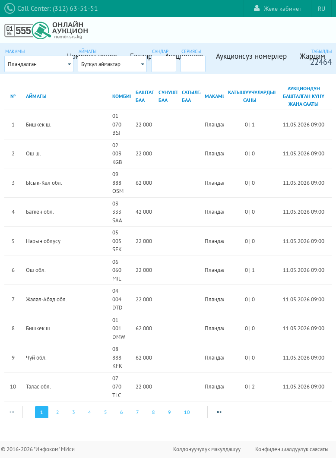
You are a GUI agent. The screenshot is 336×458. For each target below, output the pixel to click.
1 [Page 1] (41, 412)
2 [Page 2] (57, 412)
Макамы (15, 51)
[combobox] (38, 64)
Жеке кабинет (277, 8)
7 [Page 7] (137, 412)
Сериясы (191, 51)
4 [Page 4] (89, 412)
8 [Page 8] (153, 412)
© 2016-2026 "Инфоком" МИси (38, 449)
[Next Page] (219, 412)
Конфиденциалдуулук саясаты (292, 449)
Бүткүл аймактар (100, 64)
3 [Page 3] (73, 412)
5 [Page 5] (105, 412)
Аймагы (87, 51)
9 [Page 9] (169, 412)
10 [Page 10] (187, 412)
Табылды (321, 51)
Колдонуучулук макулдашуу (207, 449)
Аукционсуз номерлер (251, 56)
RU (321, 9)
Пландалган (22, 64)
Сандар (160, 51)
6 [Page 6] (121, 412)
